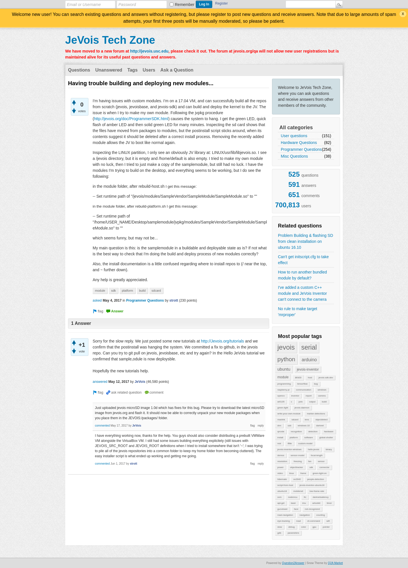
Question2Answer (293, 563)
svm (279, 497)
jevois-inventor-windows (289, 449)
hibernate (282, 479)
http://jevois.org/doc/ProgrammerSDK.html (131, 118)
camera (322, 395)
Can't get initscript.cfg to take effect (303, 259)
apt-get (280, 503)
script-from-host (285, 485)
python (286, 359)
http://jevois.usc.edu (149, 51)
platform (294, 437)
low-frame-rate (317, 491)
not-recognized (312, 509)
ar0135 (280, 401)
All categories (296, 127)
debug (291, 527)
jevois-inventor (308, 369)
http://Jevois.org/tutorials (222, 341)
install (280, 437)
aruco (298, 377)
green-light (282, 407)
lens (307, 419)
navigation (304, 515)
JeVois (140, 382)
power (280, 467)
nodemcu (292, 497)
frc (305, 497)
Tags (132, 70)
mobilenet (298, 491)
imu (304, 503)
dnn (279, 425)
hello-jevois (313, 449)
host (310, 377)
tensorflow (302, 384)
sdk (311, 467)
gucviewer (282, 509)
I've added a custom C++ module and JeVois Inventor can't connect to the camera (302, 293)
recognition (296, 431)
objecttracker (296, 467)
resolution (282, 461)
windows (322, 390)
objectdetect (321, 419)
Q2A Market (335, 563)
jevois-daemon (302, 407)
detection (312, 431)
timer (329, 503)
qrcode (280, 431)
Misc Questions (294, 156)
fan (309, 461)
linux (291, 473)
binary (329, 449)
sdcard (295, 419)
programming (284, 384)
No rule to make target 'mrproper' (297, 311)
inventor (295, 395)
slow (279, 527)
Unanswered (108, 70)
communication (303, 390)
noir (279, 443)
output (312, 401)
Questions (79, 70)
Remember (184, 5)
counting (320, 515)
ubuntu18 (282, 491)
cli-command (313, 521)
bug (316, 384)
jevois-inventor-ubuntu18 (311, 485)
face (296, 509)
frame (303, 473)
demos (280, 455)
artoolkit (316, 503)
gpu (314, 527)
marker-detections (316, 413)
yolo (300, 401)
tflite (290, 443)
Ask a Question (176, 70)
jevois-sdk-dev (325, 377)
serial (309, 347)
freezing (297, 461)
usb (289, 425)
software (308, 437)
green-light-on (319, 473)
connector (324, 467)
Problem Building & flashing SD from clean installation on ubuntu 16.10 (305, 241)
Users (149, 70)
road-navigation (285, 515)
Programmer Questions (301, 149)
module (282, 377)
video (280, 473)
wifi (328, 521)
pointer (326, 527)
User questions (294, 135)
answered (100, 382)
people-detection (315, 479)
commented (102, 425)
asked (97, 300)
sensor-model (297, 455)
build (324, 401)
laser (293, 503)
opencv (281, 395)
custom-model (305, 443)
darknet (320, 425)
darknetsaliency (321, 497)
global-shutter (326, 437)
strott (173, 300)
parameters (293, 533)
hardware (328, 431)
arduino (309, 359)
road (298, 521)
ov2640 (297, 479)
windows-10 (304, 425)
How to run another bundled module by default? (302, 275)
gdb (279, 533)
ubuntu (283, 369)
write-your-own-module (288, 413)
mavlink (281, 419)
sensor (321, 461)
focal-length (316, 455)
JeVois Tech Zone (110, 40)
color (303, 527)
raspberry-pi (283, 390)
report (309, 395)
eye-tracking (283, 521)
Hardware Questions (299, 142)
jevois (286, 347)
